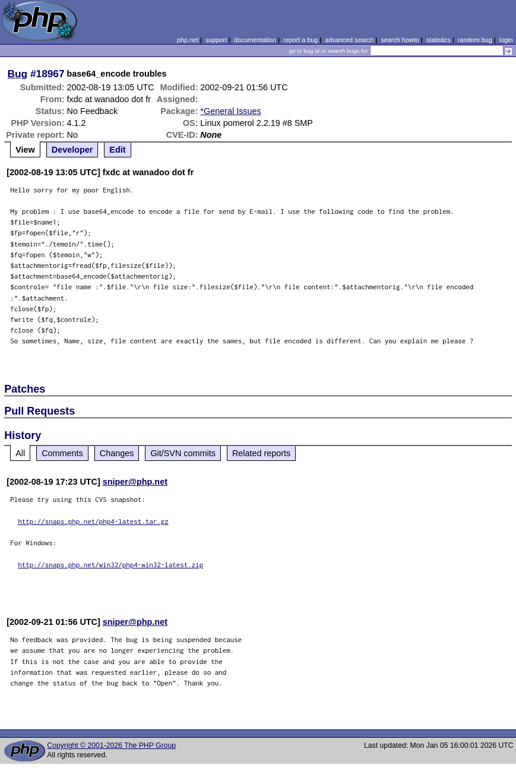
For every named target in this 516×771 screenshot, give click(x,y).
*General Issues (230, 111)
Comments (62, 453)
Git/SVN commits (183, 453)
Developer (72, 149)
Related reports (261, 453)
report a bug (300, 39)
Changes (117, 453)
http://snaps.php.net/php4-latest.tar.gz (93, 521)
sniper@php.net (135, 481)
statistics (438, 39)
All (20, 453)
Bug (18, 74)
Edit (117, 149)
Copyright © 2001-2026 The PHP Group (111, 745)
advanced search (349, 39)
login (506, 39)
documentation (255, 39)
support (216, 39)
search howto (400, 39)
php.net (187, 39)
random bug (475, 39)
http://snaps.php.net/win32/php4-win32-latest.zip (110, 564)
